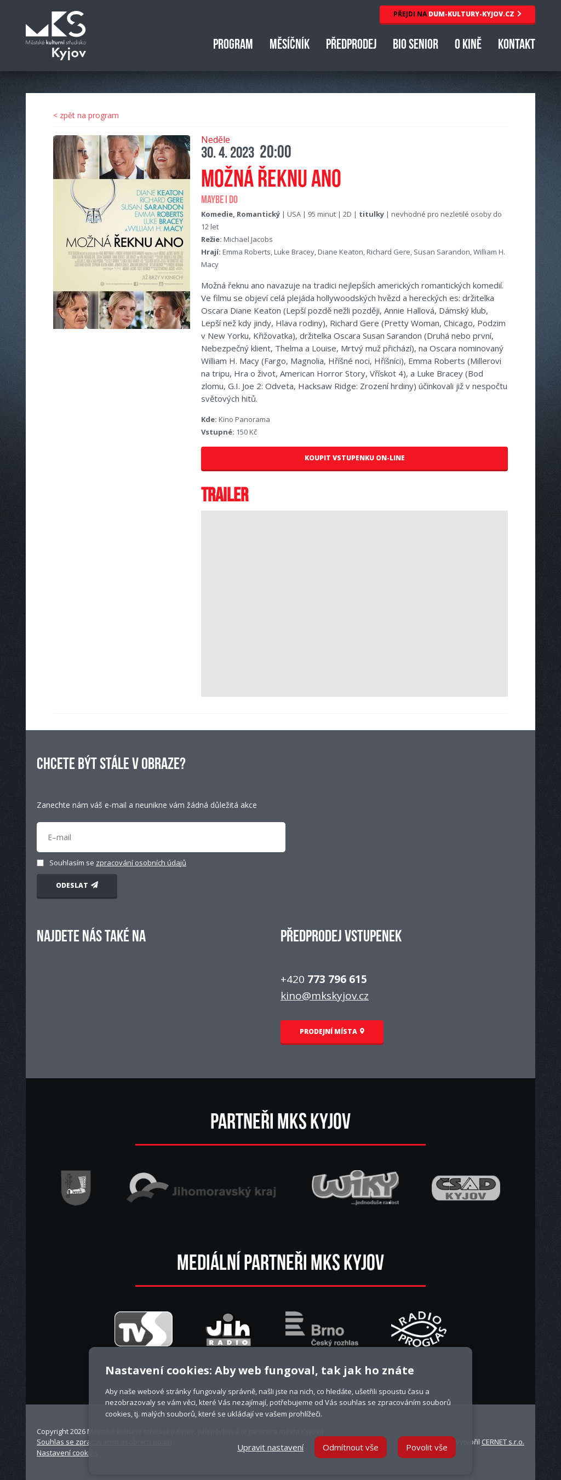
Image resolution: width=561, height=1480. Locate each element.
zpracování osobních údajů (141, 863)
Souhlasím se (117, 863)
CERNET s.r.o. (503, 1442)
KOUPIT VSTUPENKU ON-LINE (355, 457)
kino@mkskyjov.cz (324, 995)
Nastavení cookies (67, 1453)
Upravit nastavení (270, 1447)
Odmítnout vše (351, 1447)
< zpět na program (86, 115)
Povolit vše (427, 1447)
